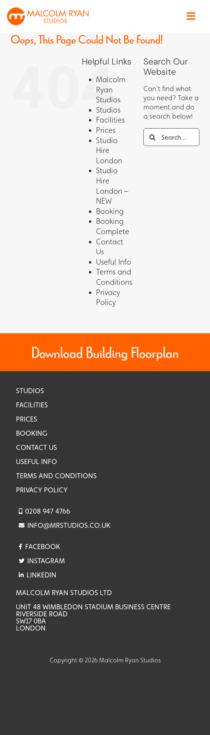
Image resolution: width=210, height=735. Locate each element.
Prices (105, 130)
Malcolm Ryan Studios (110, 89)
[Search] (152, 137)
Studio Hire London (109, 150)
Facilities (110, 119)
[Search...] (171, 137)
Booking (110, 211)
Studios (108, 110)
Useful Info (113, 262)
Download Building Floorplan (105, 352)
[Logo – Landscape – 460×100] (48, 11)
